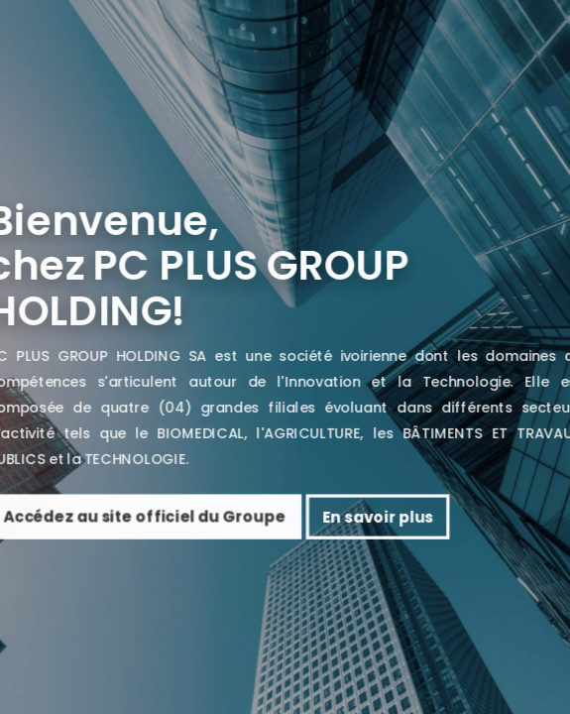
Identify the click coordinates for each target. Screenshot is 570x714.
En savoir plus (409, 517)
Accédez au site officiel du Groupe (176, 517)
